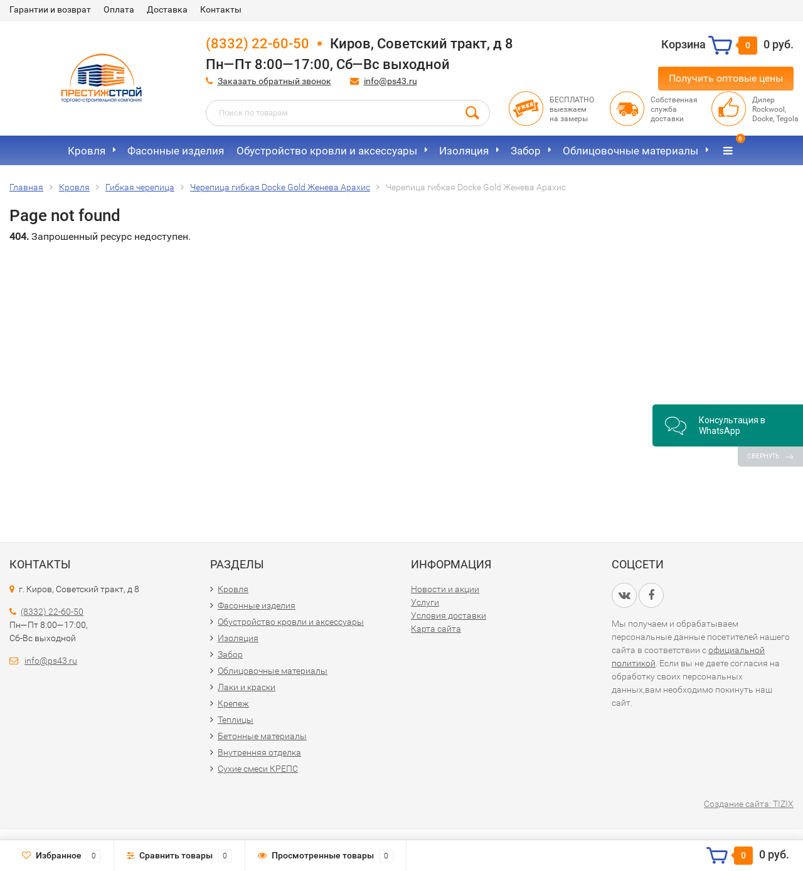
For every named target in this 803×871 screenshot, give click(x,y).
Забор (526, 150)
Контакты (221, 9)
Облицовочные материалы (630, 150)
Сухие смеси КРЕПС (258, 769)
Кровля (86, 150)
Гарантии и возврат (50, 9)
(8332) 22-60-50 (257, 43)
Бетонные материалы (262, 736)
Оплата (119, 9)
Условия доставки (448, 615)
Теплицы (235, 720)
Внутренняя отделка (259, 752)
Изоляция (464, 150)
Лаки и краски (246, 687)
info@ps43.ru (390, 81)
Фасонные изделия (175, 150)
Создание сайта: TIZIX (749, 804)
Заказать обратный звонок (274, 81)
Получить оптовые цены (726, 78)
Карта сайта (436, 629)
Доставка (167, 9)
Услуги (425, 602)
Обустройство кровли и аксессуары (327, 150)
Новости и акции (445, 589)
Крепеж (233, 703)
